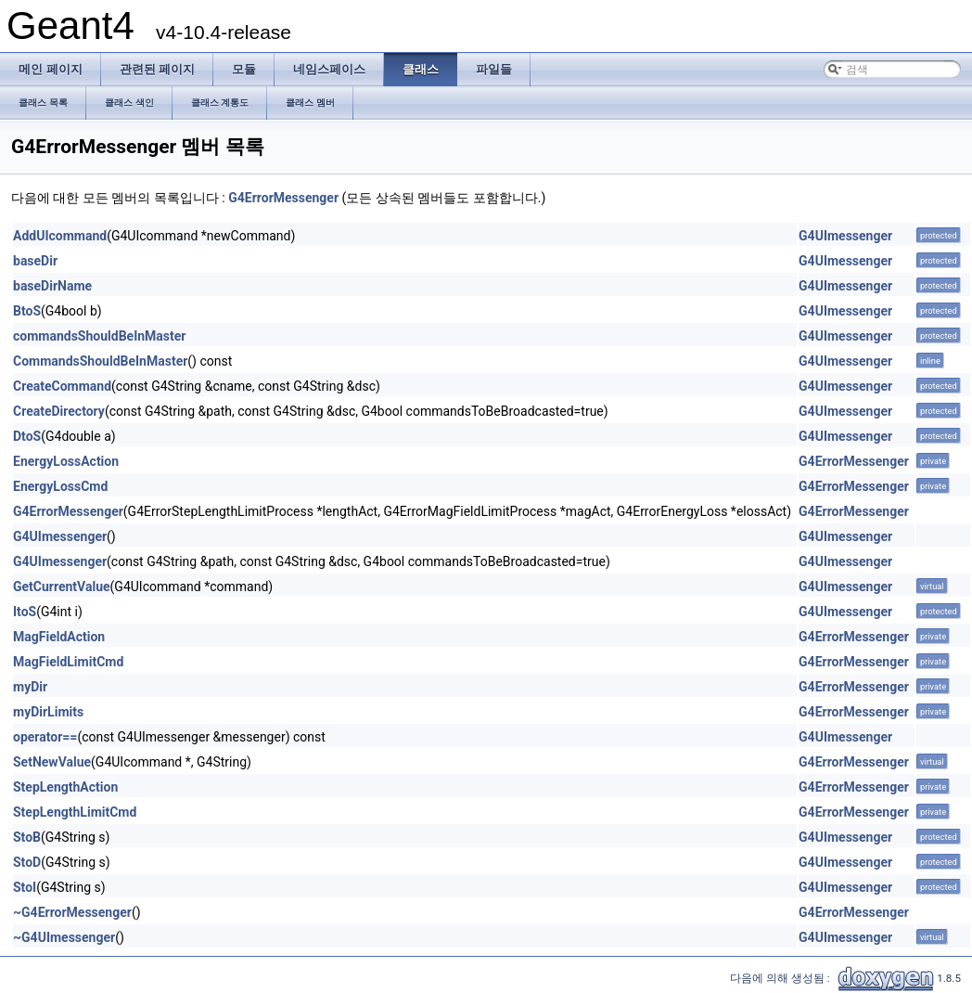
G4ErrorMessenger (283, 197)
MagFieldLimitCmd (68, 661)
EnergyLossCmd (60, 486)
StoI (24, 887)
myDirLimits (48, 711)
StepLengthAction (65, 787)
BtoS (27, 310)
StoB (27, 837)
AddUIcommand (60, 235)
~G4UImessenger (64, 937)
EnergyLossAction (66, 461)
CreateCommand (62, 386)
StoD (27, 862)
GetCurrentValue (61, 586)
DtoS (27, 436)
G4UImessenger (845, 235)
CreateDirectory (59, 411)
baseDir (35, 260)
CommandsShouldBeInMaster (100, 361)
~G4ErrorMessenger (72, 912)
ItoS (24, 611)
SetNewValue (52, 761)
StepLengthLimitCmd (74, 812)
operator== (45, 736)
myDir (30, 686)
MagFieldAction (59, 636)
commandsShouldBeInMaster (99, 336)
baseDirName (52, 285)
